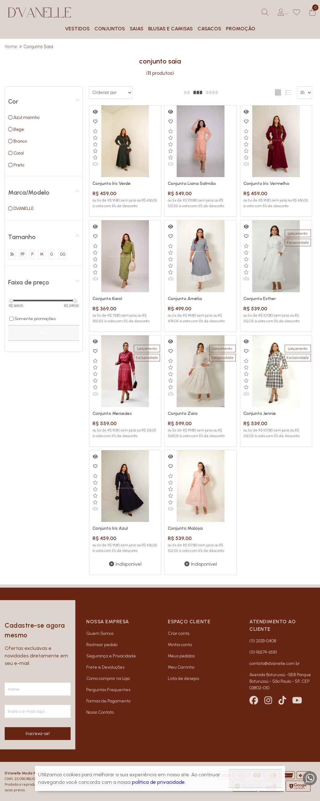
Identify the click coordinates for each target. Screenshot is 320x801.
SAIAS (136, 29)
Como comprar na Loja (108, 678)
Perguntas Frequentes (108, 689)
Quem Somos (99, 633)
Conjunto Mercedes (112, 413)
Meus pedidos (181, 656)
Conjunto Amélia (185, 298)
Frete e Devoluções (105, 667)
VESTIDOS (77, 29)
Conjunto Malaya (185, 528)
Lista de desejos (183, 678)
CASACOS (209, 29)
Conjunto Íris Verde (111, 183)
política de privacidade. (159, 782)
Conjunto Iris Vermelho (266, 183)
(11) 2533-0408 (262, 641)
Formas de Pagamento (108, 701)
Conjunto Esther (259, 298)
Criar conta (178, 633)
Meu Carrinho (181, 667)
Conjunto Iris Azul (110, 528)
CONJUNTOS (109, 29)
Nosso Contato (100, 712)
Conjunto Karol (107, 298)
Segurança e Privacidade (111, 656)
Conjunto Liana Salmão (192, 183)
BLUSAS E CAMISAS (170, 29)
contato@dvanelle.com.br (274, 663)
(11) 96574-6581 (263, 652)
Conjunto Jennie (259, 413)
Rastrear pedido (102, 644)
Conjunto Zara (183, 413)
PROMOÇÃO (240, 29)
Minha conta (180, 644)
